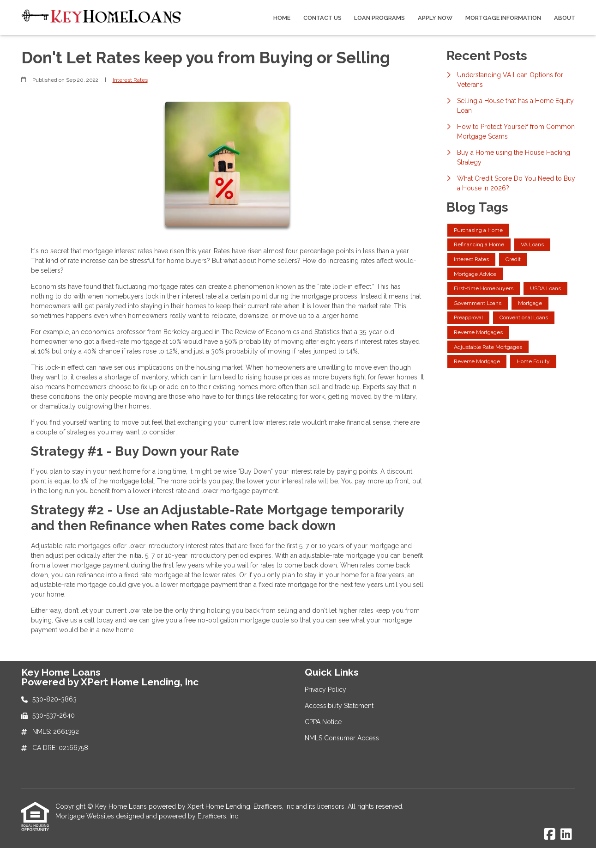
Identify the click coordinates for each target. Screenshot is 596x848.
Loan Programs (379, 17)
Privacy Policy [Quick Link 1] (325, 689)
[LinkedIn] (566, 835)
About (564, 17)
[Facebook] (549, 835)
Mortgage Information (503, 17)
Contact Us (322, 17)
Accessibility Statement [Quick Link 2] (339, 705)
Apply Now (435, 17)
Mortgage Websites (85, 816)
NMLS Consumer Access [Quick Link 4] (342, 738)
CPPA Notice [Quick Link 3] (323, 722)
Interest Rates (130, 80)
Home (281, 17)
